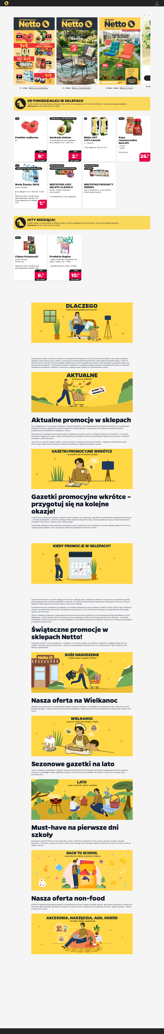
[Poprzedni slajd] (144, 15)
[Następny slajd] (149, 15)
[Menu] (157, 3)
